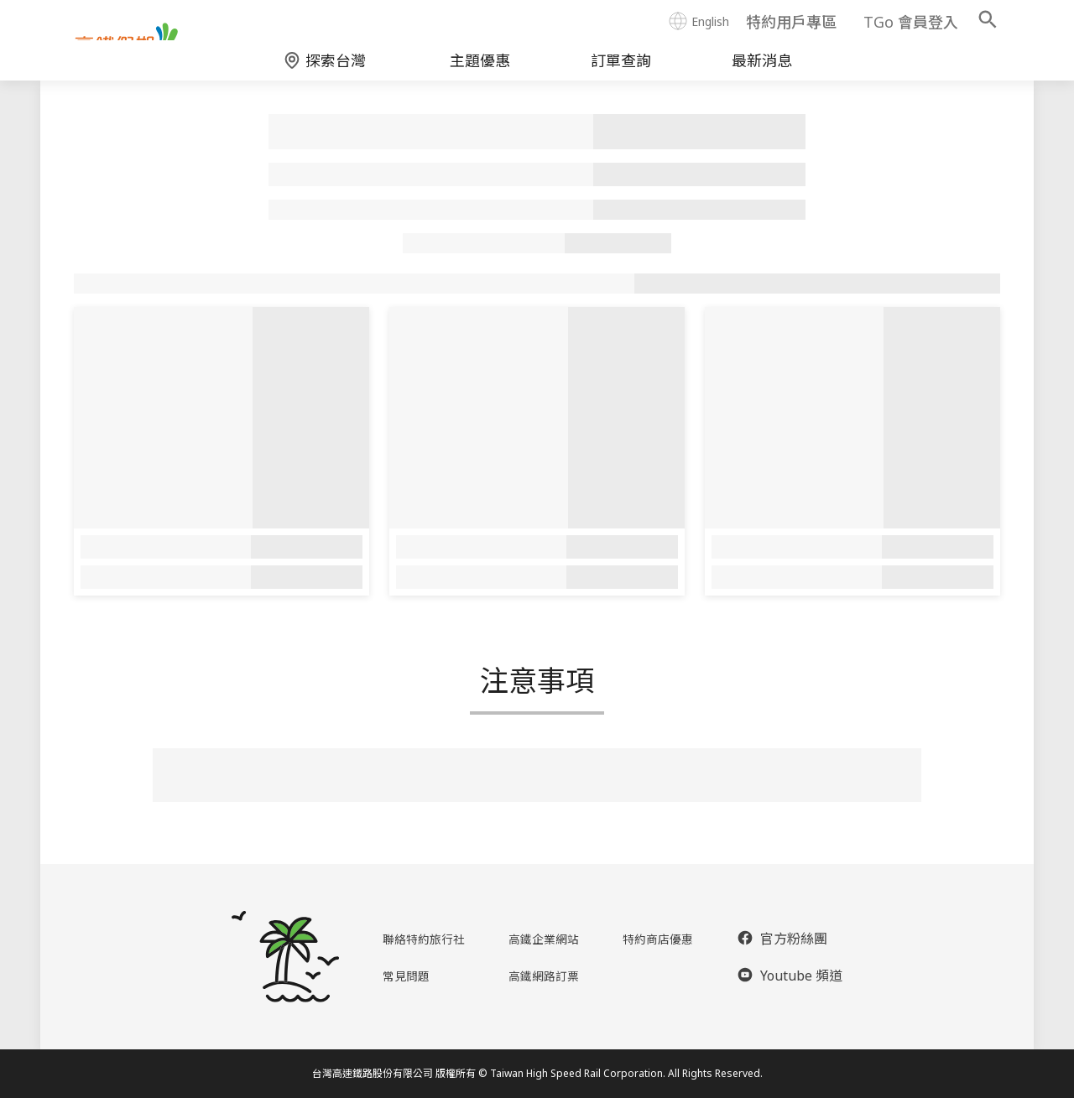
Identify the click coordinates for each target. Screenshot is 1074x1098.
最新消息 (762, 72)
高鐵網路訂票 (544, 975)
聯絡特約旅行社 (422, 938)
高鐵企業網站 (544, 938)
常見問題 (402, 975)
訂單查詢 (621, 72)
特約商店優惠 (661, 938)
